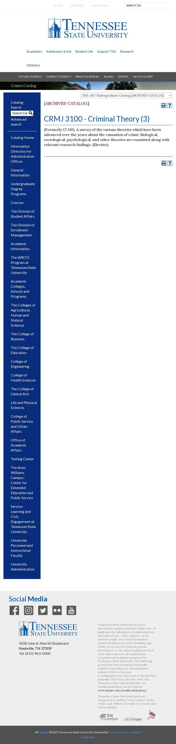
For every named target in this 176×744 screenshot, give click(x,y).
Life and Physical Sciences (24, 405)
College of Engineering (20, 363)
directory (77, 5)
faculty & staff (143, 76)
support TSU (106, 51)
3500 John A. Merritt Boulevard (44, 643)
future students (30, 76)
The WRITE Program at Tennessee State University (23, 265)
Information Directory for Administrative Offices (22, 153)
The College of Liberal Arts (22, 391)
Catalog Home (22, 137)
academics (34, 51)
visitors (123, 76)
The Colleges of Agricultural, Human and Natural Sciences (23, 315)
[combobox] (126, 95)
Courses (17, 202)
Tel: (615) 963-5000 (34, 653)
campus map (100, 5)
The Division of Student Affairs (23, 213)
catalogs (44, 732)
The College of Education (22, 350)
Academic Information (20, 246)
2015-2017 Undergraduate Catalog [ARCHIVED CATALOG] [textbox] (123, 95)
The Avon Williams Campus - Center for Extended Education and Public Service (22, 482)
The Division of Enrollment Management (23, 230)
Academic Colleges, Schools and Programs (20, 288)
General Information (20, 172)
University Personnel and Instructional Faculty (22, 547)
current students (58, 76)
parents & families (87, 76)
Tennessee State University (88, 27)
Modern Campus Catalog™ (124, 732)
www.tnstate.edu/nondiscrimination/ (122, 690)
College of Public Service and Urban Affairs (22, 423)
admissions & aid (58, 51)
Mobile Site (87, 737)
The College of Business (22, 336)
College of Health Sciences (23, 377)
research (127, 51)
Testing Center (22, 459)
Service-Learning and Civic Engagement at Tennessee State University (23, 519)
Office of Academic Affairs (19, 445)
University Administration (22, 566)
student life (84, 51)
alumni (108, 76)
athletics (33, 65)
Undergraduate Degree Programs (23, 188)
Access (58, 5)
